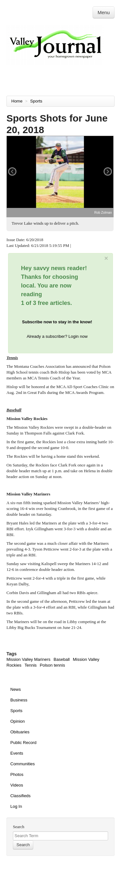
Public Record (23, 742)
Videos (16, 785)
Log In (16, 806)
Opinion (17, 721)
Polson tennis (52, 665)
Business (18, 700)
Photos (16, 774)
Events (16, 753)
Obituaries (19, 731)
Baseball (62, 659)
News (15, 689)
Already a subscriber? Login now (57, 336)
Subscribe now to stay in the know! (57, 321)
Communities (22, 763)
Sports (37, 101)
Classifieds (20, 795)
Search (18, 826)
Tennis (31, 665)
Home (17, 101)
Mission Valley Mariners (28, 659)
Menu (103, 12)
